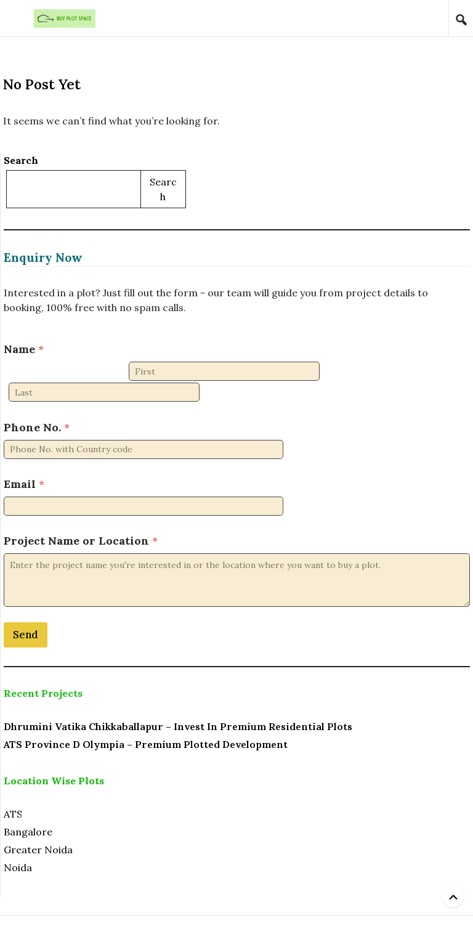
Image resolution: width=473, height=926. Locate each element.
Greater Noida (38, 828)
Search (21, 160)
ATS (13, 792)
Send (25, 613)
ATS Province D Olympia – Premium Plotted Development (146, 723)
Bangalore (28, 810)
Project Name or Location (81, 519)
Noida (18, 846)
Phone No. (37, 405)
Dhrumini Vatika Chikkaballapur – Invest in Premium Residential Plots (178, 705)
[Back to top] (453, 897)
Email (24, 462)
